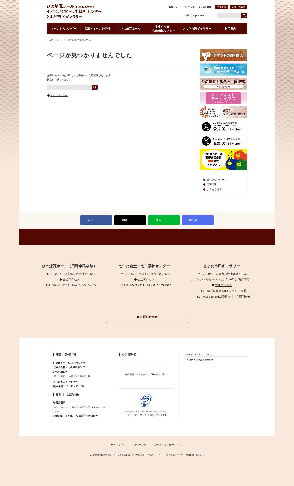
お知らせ (173, 7)
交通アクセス (71, 279)
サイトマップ (188, 7)
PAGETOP (147, 237)
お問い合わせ (238, 7)
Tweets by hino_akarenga (199, 360)
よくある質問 (204, 7)
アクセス (221, 7)
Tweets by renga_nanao (198, 354)
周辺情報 (212, 184)
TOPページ (54, 40)
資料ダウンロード (216, 179)
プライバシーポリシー (167, 444)
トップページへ (59, 95)
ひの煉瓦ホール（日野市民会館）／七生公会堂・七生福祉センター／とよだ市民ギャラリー (88, 11)
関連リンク (140, 444)
